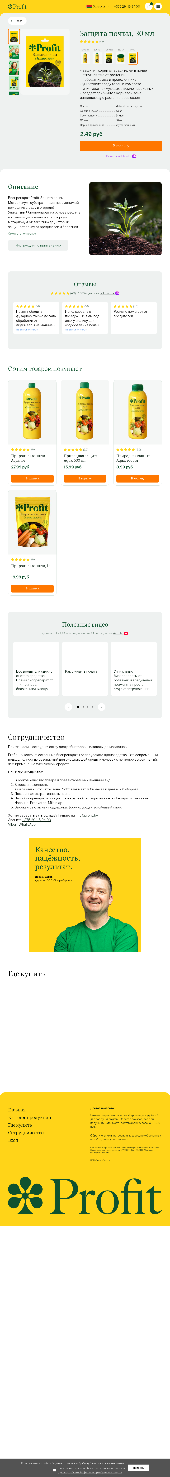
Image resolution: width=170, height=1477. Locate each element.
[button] (68, 707)
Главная (17, 1109)
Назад (18, 21)
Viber (12, 824)
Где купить (20, 1124)
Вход (13, 1140)
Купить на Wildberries (121, 156)
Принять (138, 1467)
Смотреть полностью (22, 233)
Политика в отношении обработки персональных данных (91, 1468)
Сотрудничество (26, 1132)
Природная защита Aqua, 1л (28, 457)
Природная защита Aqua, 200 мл (133, 457)
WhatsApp (27, 824)
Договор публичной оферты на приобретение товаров (90, 1472)
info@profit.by (87, 815)
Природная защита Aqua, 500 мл (81, 457)
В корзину (121, 146)
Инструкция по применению (38, 245)
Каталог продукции (29, 1117)
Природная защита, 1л (30, 565)
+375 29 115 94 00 (36, 820)
